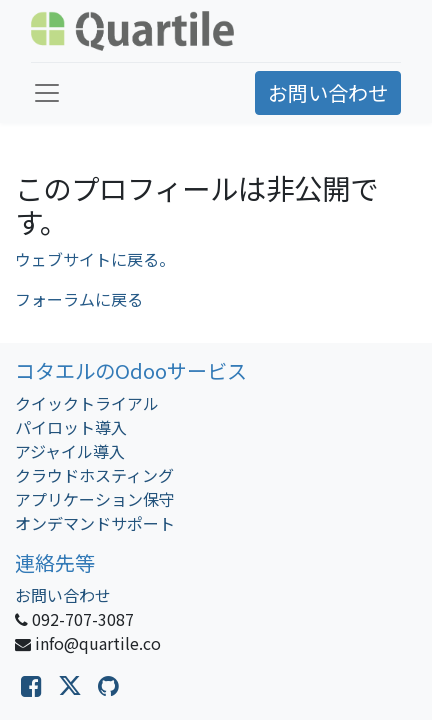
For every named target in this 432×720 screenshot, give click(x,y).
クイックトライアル (87, 403)
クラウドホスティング (94, 475)
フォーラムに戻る (79, 299)
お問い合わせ (328, 92)
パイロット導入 (71, 427)
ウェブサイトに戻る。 (95, 259)
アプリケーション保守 (95, 499)
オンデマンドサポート (95, 523)
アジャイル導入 (70, 451)
